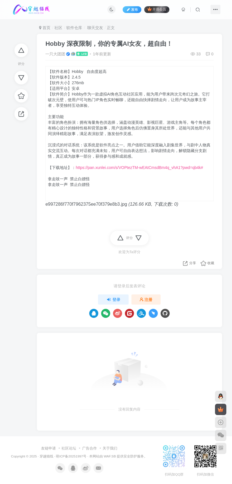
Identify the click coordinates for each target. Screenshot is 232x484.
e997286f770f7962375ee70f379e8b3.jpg (86, 204)
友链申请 (48, 448)
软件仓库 (74, 27)
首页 (44, 27)
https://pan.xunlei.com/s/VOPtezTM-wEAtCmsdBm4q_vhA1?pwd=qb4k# (139, 167)
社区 (58, 27)
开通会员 (157, 9)
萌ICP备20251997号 (71, 456)
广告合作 (89, 448)
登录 (113, 299)
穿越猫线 (46, 456)
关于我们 (110, 448)
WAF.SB (110, 456)
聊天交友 (94, 27)
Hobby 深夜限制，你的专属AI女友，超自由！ (109, 43)
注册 (146, 299)
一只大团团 (55, 54)
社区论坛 (68, 448)
